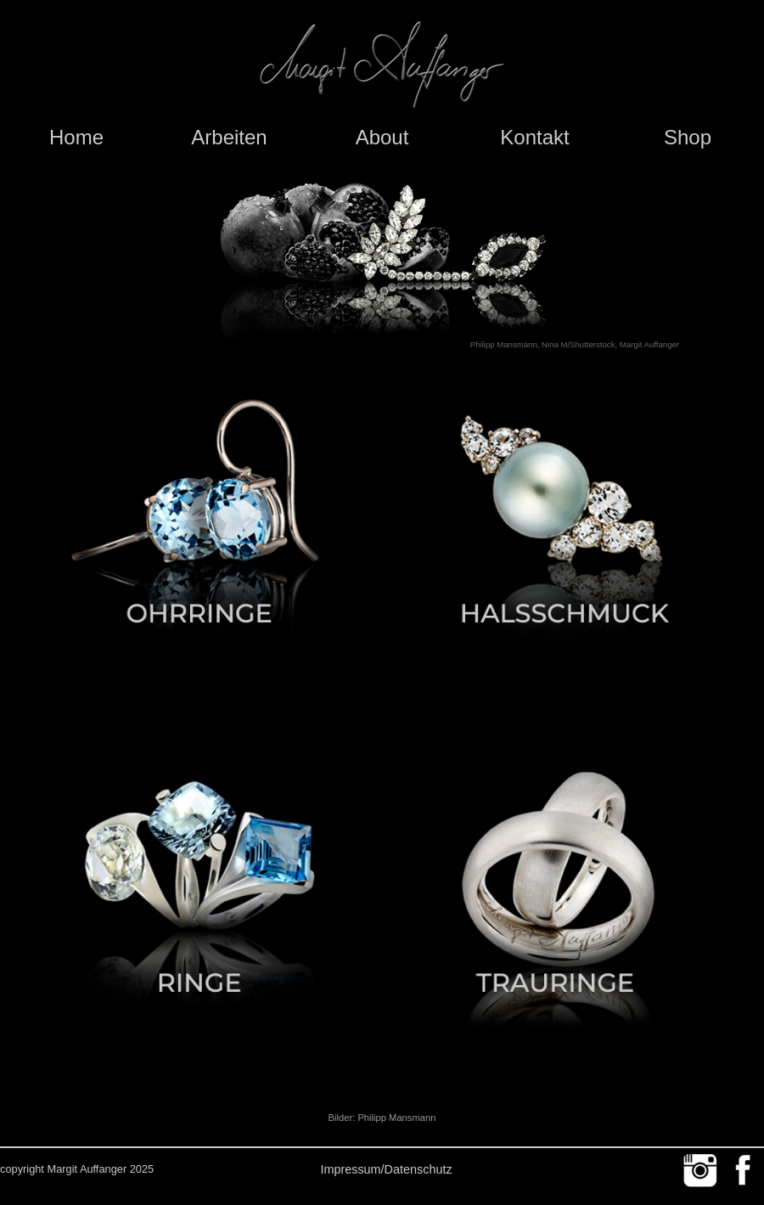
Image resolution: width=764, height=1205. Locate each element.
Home (76, 137)
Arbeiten (229, 137)
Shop (687, 137)
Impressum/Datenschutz (386, 1169)
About (382, 137)
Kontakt (534, 137)
